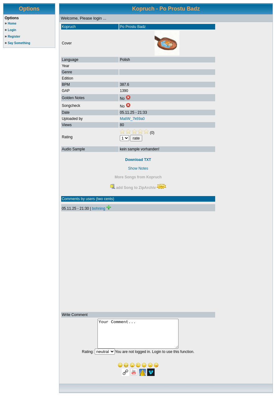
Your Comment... (138, 336)
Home (12, 23)
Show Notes (138, 168)
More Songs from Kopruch (138, 177)
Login (12, 30)
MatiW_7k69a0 (132, 119)
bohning (98, 208)
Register (14, 36)
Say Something (19, 43)
